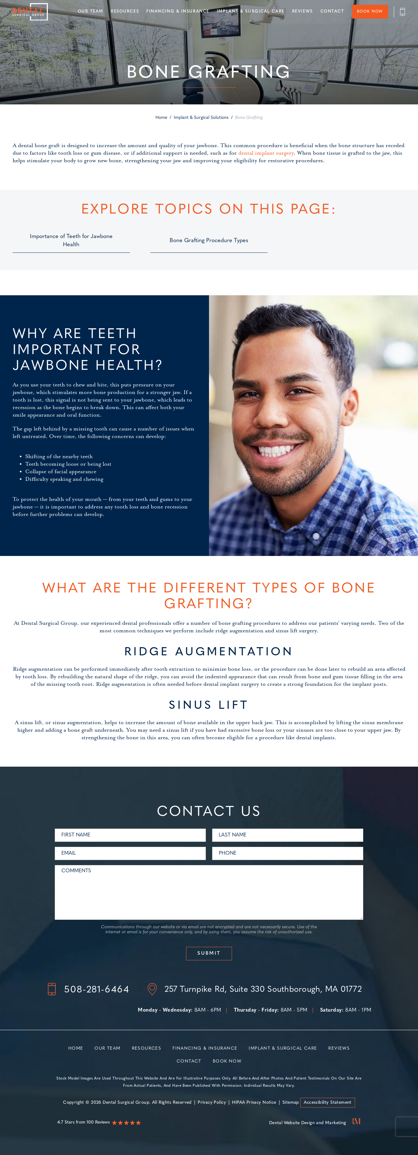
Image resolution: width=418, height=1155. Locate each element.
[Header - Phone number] (399, 12)
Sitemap (291, 1102)
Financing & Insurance (177, 11)
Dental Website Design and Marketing (307, 1123)
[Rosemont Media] (354, 1123)
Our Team (90, 11)
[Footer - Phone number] (88, 990)
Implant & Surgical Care (250, 11)
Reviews (302, 11)
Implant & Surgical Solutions (201, 117)
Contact (332, 11)
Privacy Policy (211, 1102)
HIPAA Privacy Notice (254, 1102)
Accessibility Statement (328, 1102)
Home (161, 117)
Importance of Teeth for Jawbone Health (71, 241)
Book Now (370, 12)
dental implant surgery (266, 153)
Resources (124, 11)
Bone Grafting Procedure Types (209, 241)
